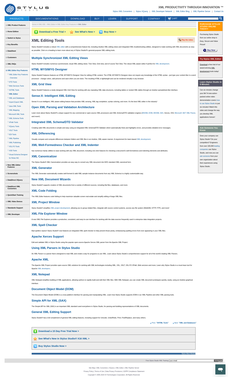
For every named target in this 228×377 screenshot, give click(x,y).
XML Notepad (41, 274)
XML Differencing (43, 133)
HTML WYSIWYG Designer (49, 69)
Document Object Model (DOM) (53, 289)
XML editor (61, 47)
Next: (184, 323)
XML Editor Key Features (18, 70)
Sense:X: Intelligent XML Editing (53, 95)
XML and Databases (16, 98)
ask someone (205, 156)
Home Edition (13, 31)
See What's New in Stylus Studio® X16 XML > (63, 338)
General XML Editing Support (51, 312)
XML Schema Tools (16, 118)
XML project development (60, 208)
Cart (172, 18)
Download (203, 64)
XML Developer (14, 214)
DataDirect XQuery (15, 180)
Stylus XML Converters (122, 11)
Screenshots (13, 173)
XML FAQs (12, 64)
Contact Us (218, 11)
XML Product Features (17, 25)
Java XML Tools (15, 106)
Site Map (92, 368)
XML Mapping (14, 110)
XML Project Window (46, 202)
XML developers (44, 268)
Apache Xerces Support (48, 236)
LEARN (112, 18)
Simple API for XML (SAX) (49, 300)
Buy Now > (110, 31)
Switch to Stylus (14, 38)
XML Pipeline (14, 138)
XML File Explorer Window (49, 213)
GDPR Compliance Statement (133, 371)
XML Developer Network (162, 11)
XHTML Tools (14, 90)
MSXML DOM (147, 113)
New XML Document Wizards (51, 179)
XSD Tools (13, 150)
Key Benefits (13, 44)
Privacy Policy (88, 371)
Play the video (187, 40)
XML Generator (42, 168)
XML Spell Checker (44, 225)
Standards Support (15, 208)
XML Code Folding (44, 190)
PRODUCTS (17, 18)
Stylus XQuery (142, 11)
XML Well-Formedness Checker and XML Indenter (65, 145)
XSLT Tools (13, 130)
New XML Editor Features (14, 166)
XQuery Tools (14, 126)
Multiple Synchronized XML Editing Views (60, 58)
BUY (97, 18)
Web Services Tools (16, 86)
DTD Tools (13, 82)
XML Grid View (41, 84)
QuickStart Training (15, 195)
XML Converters (102, 368)
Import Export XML (16, 102)
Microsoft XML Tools (16, 114)
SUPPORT (132, 18)
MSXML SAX (158, 113)
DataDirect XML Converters (14, 187)
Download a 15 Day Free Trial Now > (58, 331)
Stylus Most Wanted (189, 354)
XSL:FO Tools (14, 146)
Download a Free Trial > (52, 31)
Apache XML (40, 259)
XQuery (111, 368)
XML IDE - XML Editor (47, 24)
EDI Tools (12, 134)
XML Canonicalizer (44, 156)
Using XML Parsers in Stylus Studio (56, 248)
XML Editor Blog (182, 11)
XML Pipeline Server (201, 11)
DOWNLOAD (78, 18)
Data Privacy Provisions (113, 371)
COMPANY (154, 18)
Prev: (159, 323)
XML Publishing (15, 142)
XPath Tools (13, 122)
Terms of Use (99, 371)
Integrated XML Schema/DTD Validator (57, 122)
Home (34, 24)
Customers (12, 57)
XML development (162, 64)
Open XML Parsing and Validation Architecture (63, 107)
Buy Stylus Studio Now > (52, 346)
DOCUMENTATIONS (47, 18)
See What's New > (85, 31)
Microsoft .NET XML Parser (185, 113)
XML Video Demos (15, 201)
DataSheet (12, 51)
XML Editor (13, 94)
